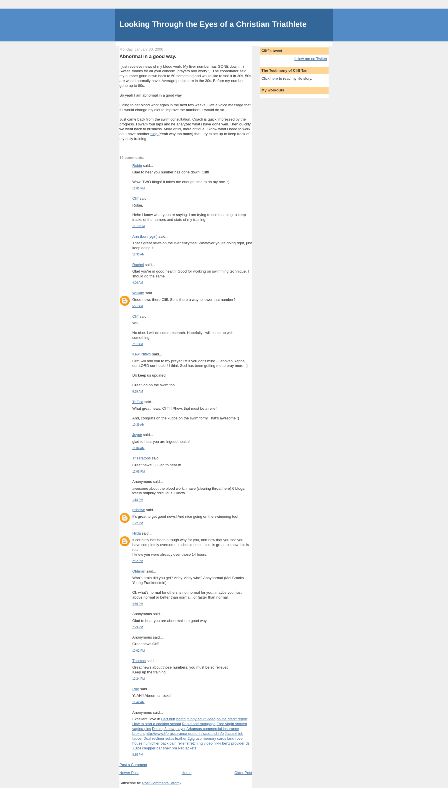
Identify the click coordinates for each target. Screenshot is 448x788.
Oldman (138, 571)
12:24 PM (138, 678)
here (274, 78)
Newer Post (129, 773)
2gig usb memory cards (207, 738)
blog (154, 134)
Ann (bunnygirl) (144, 236)
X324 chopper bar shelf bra (154, 748)
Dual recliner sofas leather (165, 738)
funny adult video (201, 719)
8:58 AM (137, 391)
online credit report (232, 719)
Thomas (139, 661)
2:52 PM (137, 561)
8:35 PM (137, 754)
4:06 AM (137, 282)
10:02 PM (138, 650)
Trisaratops (141, 458)
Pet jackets (187, 748)
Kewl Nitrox (141, 354)
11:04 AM (138, 448)
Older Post (243, 773)
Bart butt (168, 719)
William (138, 293)
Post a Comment (133, 765)
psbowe (138, 510)
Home (187, 773)
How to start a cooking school (156, 724)
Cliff (135, 198)
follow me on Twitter (310, 59)
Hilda (136, 533)
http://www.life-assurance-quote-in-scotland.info (185, 733)
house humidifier (145, 743)
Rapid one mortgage (198, 724)
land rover (235, 738)
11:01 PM (138, 188)
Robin (137, 165)
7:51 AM (137, 344)
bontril (181, 719)
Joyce (137, 435)
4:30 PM (137, 603)
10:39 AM (138, 424)
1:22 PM (137, 523)
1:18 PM (137, 499)
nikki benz (222, 743)
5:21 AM (137, 306)
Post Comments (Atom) (161, 783)
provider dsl (240, 743)
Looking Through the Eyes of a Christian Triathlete (213, 24)
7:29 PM (137, 627)
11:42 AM (138, 702)
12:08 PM (138, 471)
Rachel (138, 265)
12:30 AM (138, 254)
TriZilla (137, 402)
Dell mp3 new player (169, 729)
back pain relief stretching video (187, 743)
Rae (135, 689)
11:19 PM (138, 226)
